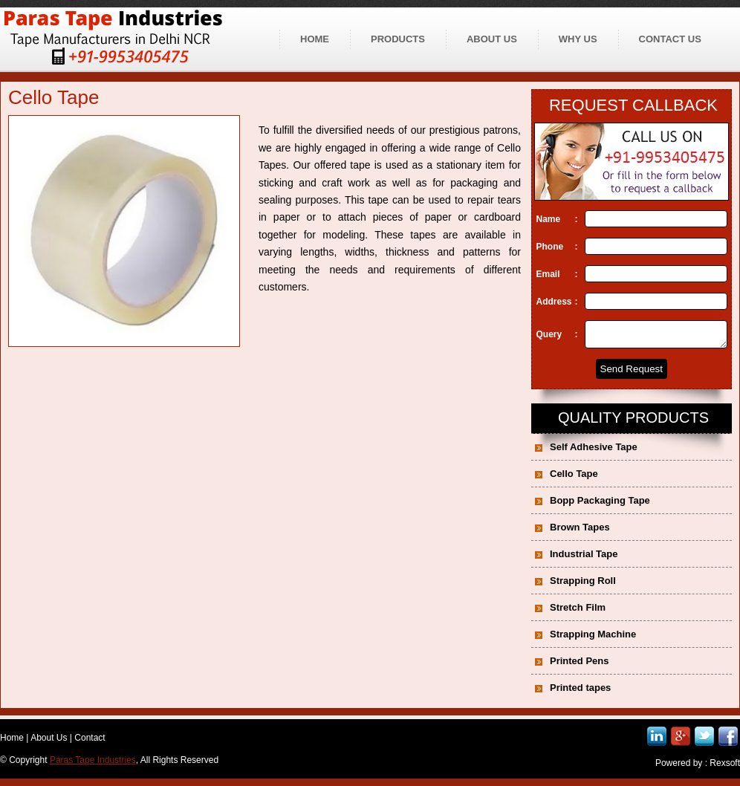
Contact (89, 742)
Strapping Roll (583, 585)
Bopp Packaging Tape (600, 504)
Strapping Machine (593, 638)
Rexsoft (725, 767)
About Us (48, 742)
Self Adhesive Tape (593, 451)
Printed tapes (580, 692)
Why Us (578, 39)
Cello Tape (574, 478)
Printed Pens (579, 665)
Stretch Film (578, 611)
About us (492, 39)
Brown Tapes (580, 531)
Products (398, 39)
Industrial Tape (584, 558)
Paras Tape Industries (93, 764)
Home (314, 39)
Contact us (670, 39)
